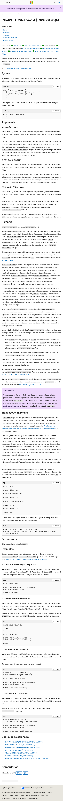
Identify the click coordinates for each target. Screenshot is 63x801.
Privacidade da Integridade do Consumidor (34, 795)
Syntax (5, 30)
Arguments (6, 32)
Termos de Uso (6, 798)
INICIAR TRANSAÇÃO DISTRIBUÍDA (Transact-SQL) (24, 742)
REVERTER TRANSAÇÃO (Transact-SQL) (20, 750)
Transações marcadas (10, 38)
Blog (49, 792)
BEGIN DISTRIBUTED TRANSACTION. (16, 375)
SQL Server (18, 14)
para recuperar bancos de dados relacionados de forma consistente (32, 429)
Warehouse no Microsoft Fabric (21, 51)
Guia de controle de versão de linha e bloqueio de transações (26, 758)
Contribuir (5, 795)
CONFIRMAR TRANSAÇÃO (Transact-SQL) (20, 745)
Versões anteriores (39, 792)
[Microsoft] (31, 2)
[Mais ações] (59, 14)
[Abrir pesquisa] (55, 2)
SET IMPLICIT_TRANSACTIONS (31, 385)
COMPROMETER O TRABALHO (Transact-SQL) (22, 747)
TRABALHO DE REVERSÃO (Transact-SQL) (21, 753)
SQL (10, 14)
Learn (4, 14)
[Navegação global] (2, 2)
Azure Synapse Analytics (30, 48)
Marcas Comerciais (19, 798)
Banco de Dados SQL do (32, 46)
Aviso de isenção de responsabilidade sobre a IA (17, 792)
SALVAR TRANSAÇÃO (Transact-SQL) (19, 756)
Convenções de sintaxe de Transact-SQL (18, 68)
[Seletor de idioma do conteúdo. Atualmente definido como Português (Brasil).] (9, 787)
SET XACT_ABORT (8, 260)
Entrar (59, 2)
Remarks (6, 35)
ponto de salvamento (11, 406)
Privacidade (13, 795)
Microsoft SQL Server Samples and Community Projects (25, 559)
